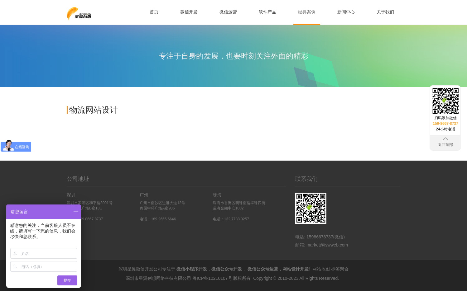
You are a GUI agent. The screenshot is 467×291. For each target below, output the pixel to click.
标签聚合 (340, 268)
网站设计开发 (295, 268)
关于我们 (385, 11)
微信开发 (189, 11)
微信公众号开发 (226, 268)
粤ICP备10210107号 (212, 278)
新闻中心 (346, 11)
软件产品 (267, 11)
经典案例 (306, 11)
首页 (154, 11)
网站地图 (321, 268)
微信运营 (228, 11)
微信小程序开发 (191, 268)
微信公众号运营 (263, 268)
